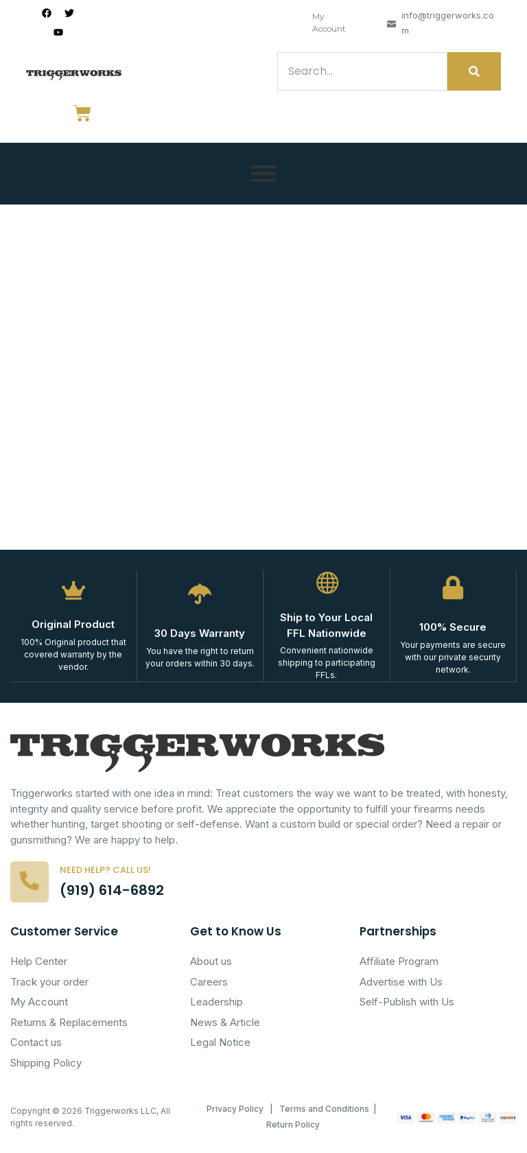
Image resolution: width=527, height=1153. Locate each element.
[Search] (362, 71)
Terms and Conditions (324, 1109)
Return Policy (293, 1124)
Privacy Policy (235, 1109)
